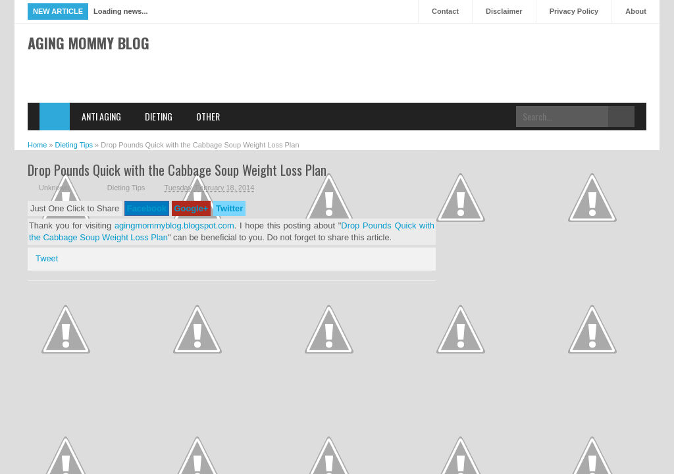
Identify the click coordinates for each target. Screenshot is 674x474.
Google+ (191, 208)
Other (208, 116)
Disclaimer (504, 11)
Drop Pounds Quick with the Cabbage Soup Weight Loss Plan (177, 169)
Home (54, 116)
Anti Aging (101, 116)
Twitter (229, 208)
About (635, 11)
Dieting (158, 116)
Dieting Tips (126, 188)
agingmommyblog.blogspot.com (174, 225)
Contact (445, 11)
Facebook (147, 208)
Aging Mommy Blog (88, 42)
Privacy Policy (574, 11)
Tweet (47, 258)
